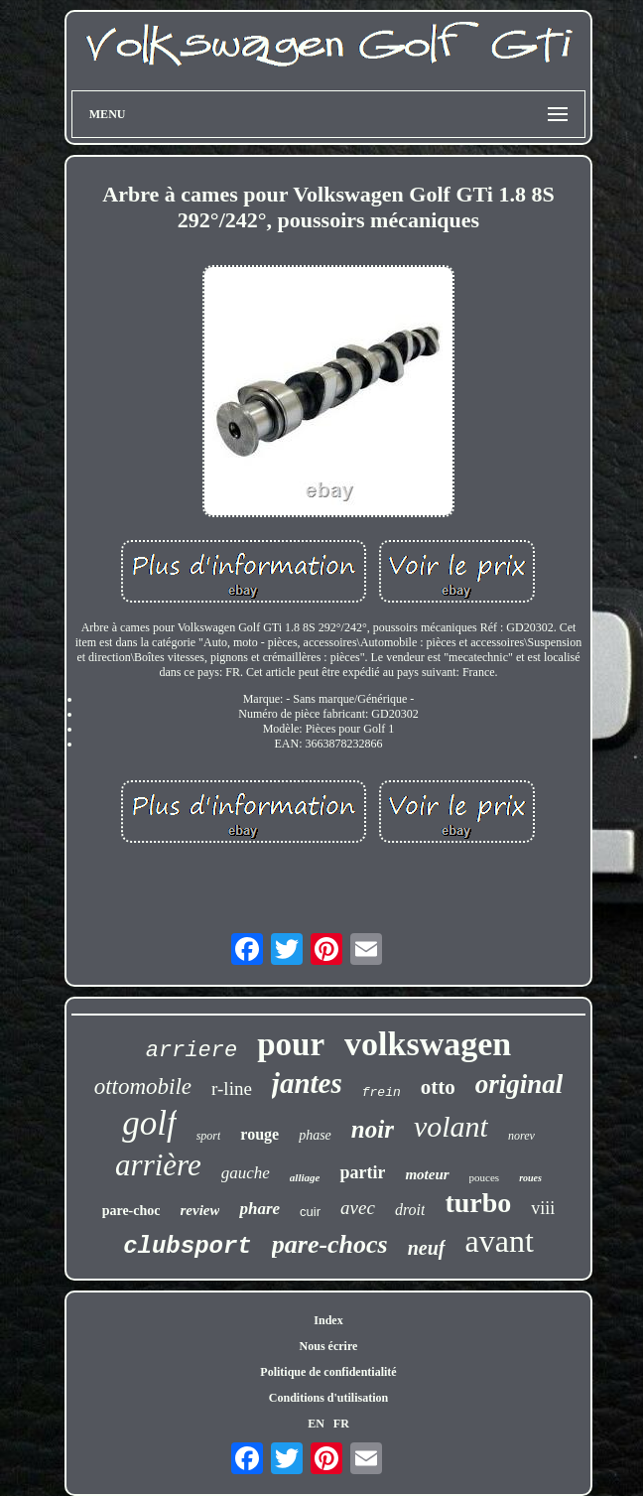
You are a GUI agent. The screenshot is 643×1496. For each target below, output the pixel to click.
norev (521, 1136)
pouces (484, 1177)
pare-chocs (330, 1244)
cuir (310, 1211)
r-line (231, 1088)
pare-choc (131, 1210)
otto (438, 1087)
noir (372, 1129)
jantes (307, 1083)
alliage (305, 1177)
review (200, 1210)
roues (530, 1177)
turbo (478, 1202)
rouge (259, 1134)
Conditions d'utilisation (328, 1398)
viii (543, 1208)
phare (259, 1208)
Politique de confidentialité (328, 1372)
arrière (158, 1165)
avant (499, 1241)
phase (315, 1135)
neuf (427, 1248)
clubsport (187, 1246)
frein (381, 1092)
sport (208, 1136)
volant (451, 1126)
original (519, 1084)
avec (357, 1207)
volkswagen (427, 1043)
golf (149, 1123)
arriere (191, 1050)
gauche (245, 1172)
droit (410, 1209)
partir (362, 1172)
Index (328, 1320)
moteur (427, 1174)
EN (316, 1423)
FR (341, 1423)
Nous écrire (329, 1346)
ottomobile (143, 1086)
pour (290, 1044)
